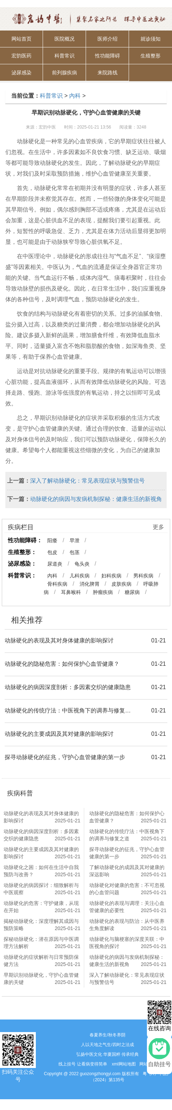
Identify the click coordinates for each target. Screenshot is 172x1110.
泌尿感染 (21, 72)
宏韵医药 (21, 56)
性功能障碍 (107, 56)
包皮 (52, 552)
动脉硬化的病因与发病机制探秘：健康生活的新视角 (96, 499)
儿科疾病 (80, 576)
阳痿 (52, 540)
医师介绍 (107, 39)
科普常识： (22, 575)
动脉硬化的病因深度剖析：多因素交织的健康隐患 (68, 687)
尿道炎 (54, 564)
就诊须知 (150, 39)
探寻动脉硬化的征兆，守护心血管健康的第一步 (65, 757)
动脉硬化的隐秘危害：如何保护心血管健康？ (62, 664)
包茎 (75, 552)
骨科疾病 (57, 584)
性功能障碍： (25, 540)
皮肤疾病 (121, 584)
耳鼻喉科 (71, 592)
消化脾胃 (90, 584)
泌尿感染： (22, 564)
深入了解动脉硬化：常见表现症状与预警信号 (87, 481)
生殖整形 (150, 56)
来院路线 (107, 72)
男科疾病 (143, 576)
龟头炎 (82, 564)
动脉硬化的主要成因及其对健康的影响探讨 (59, 734)
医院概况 (64, 39)
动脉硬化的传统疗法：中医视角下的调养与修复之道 (70, 710)
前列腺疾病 (64, 72)
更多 (158, 527)
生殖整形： (22, 552)
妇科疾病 (111, 576)
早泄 (75, 540)
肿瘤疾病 (103, 592)
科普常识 (64, 56)
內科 (75, 96)
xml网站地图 (124, 1064)
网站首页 (21, 39)
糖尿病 (132, 592)
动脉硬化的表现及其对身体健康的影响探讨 (59, 640)
